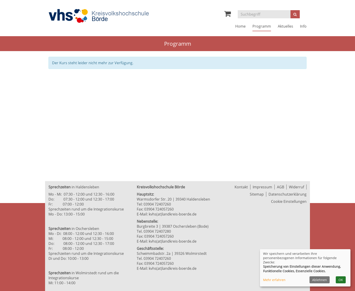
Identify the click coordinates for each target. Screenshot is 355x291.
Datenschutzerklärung (288, 194)
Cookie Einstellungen (289, 201)
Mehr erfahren (274, 280)
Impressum (262, 187)
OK (340, 280)
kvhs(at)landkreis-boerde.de (173, 214)
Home (240, 26)
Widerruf (296, 187)
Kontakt (241, 187)
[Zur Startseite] (98, 16)
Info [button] (303, 26)
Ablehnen (319, 280)
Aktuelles (285, 26)
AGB (280, 187)
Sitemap (257, 194)
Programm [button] (261, 26)
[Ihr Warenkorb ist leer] (227, 14)
